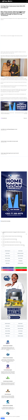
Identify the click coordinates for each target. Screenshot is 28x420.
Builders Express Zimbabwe (20, 409)
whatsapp (21, 267)
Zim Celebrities (5, 4)
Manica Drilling (7, 258)
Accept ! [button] (3, 418)
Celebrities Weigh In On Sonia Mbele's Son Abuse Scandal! (9, 141)
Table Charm (7, 263)
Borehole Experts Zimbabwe (7, 345)
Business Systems (20, 263)
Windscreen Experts (20, 253)
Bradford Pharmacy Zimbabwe (21, 371)
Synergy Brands (7, 383)
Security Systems (7, 260)
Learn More (18, 416)
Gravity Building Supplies (7, 357)
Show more (25, 118)
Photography (20, 260)
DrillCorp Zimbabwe (7, 409)
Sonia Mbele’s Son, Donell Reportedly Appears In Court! (9, 129)
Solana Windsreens (7, 371)
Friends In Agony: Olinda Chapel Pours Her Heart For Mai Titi (10, 153)
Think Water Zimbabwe (21, 397)
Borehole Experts (7, 250)
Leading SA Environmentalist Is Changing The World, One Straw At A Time (13, 233)
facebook (8, 267)
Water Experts (20, 250)
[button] (27, 1)
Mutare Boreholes (20, 255)
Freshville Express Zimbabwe (21, 357)
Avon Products (20, 258)
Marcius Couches (7, 255)
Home (1, 4)
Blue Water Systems (7, 397)
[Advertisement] (14, 27)
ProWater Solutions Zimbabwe (21, 345)
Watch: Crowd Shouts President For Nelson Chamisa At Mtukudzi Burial (12, 236)
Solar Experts (8, 253)
